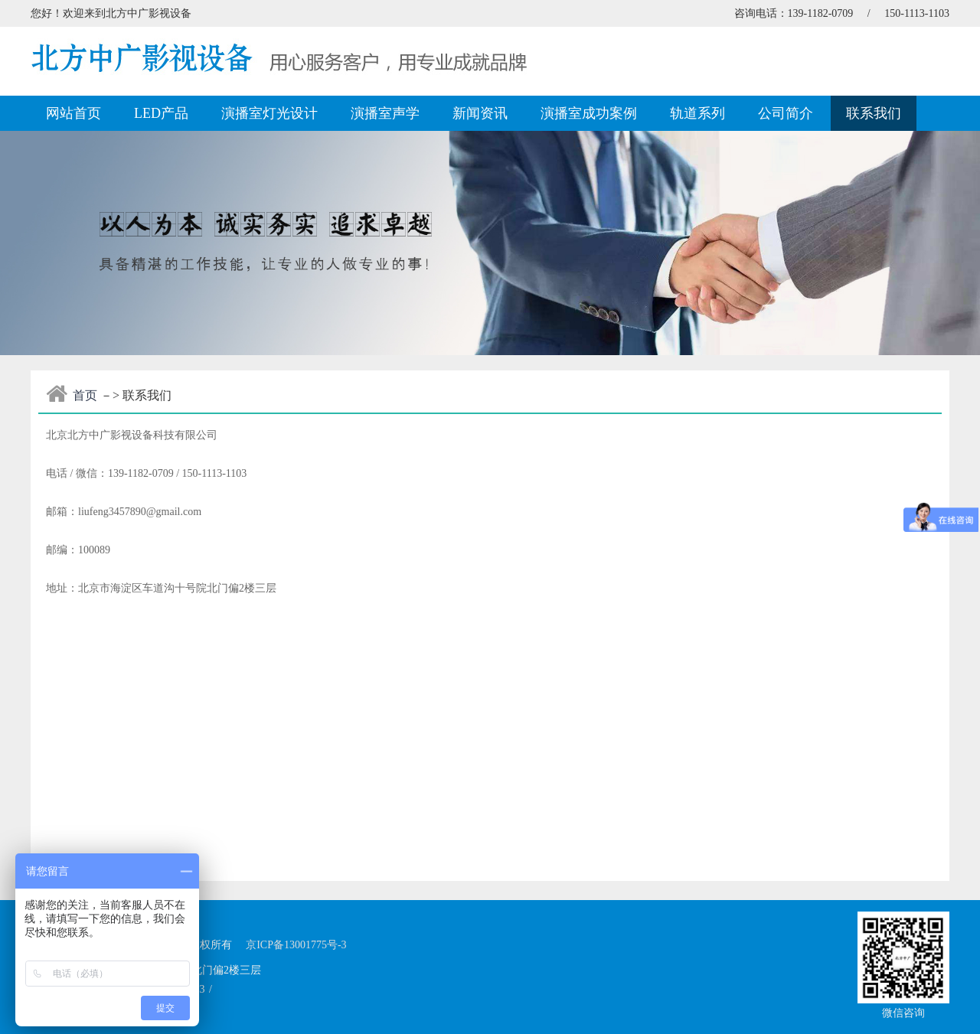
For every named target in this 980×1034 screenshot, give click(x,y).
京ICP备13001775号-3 (296, 945)
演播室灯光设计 (269, 113)
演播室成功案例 (589, 113)
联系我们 (873, 113)
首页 (85, 395)
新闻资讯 (480, 113)
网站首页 (73, 113)
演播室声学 (385, 113)
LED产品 (161, 113)
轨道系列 (697, 113)
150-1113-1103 (916, 13)
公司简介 (785, 113)
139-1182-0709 (821, 13)
